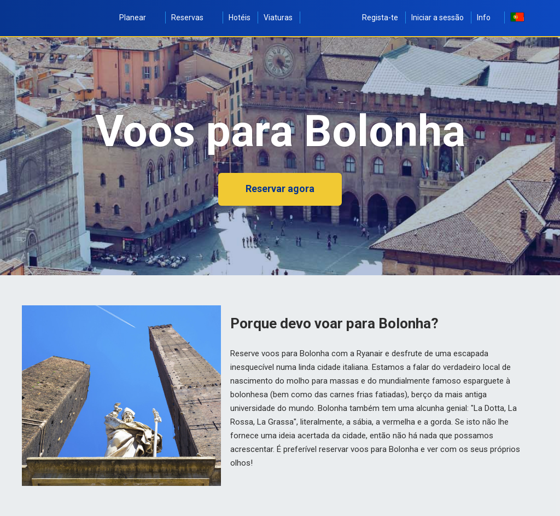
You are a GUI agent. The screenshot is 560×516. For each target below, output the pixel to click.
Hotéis (239, 17)
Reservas (193, 17)
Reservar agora (280, 188)
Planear (138, 17)
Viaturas (278, 17)
